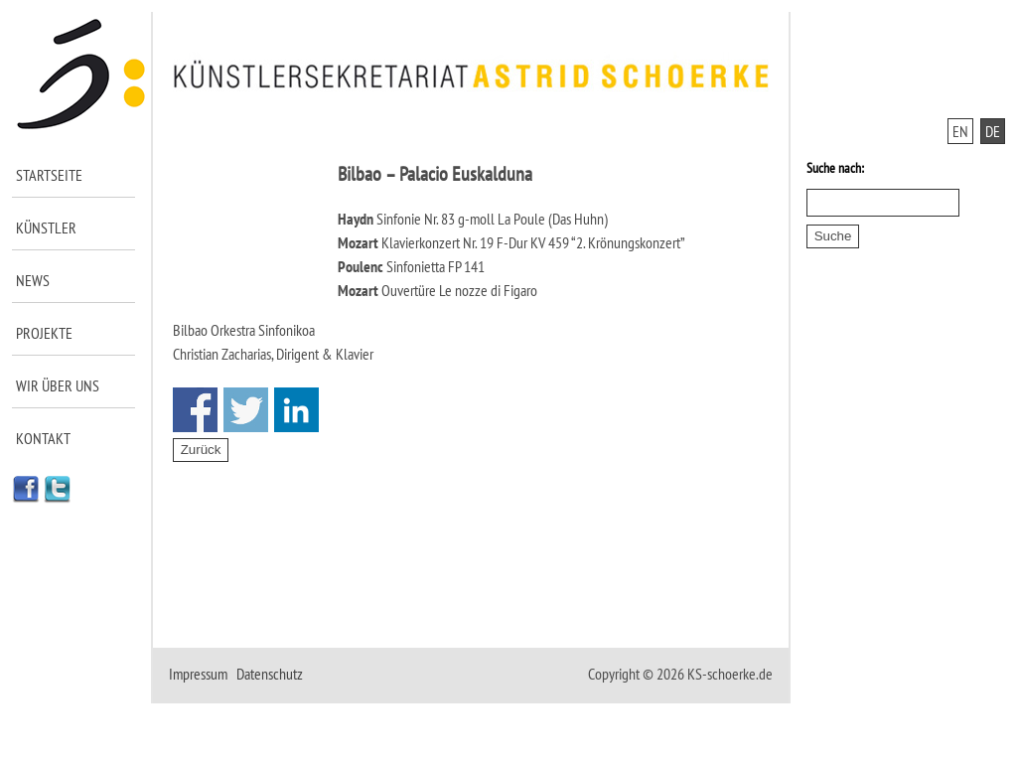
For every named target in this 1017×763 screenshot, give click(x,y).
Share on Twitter (245, 409)
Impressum (198, 674)
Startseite (49, 175)
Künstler (46, 227)
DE (992, 131)
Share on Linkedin (296, 409)
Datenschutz (269, 674)
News (33, 280)
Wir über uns (57, 385)
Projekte (44, 333)
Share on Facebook (195, 409)
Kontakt (43, 438)
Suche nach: (835, 168)
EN (960, 131)
